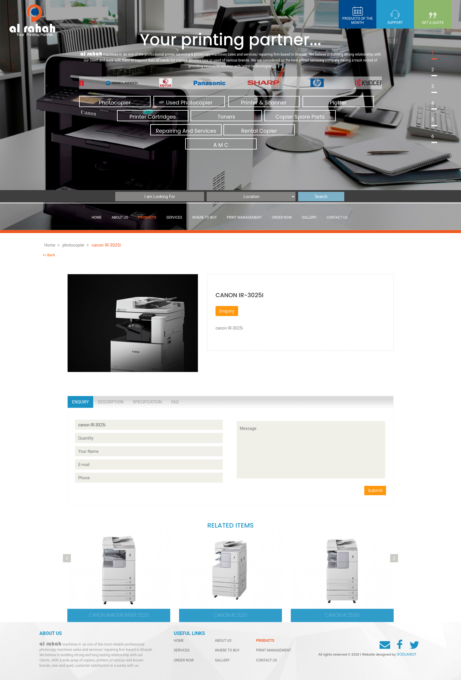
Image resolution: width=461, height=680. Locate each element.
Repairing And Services (186, 130)
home (179, 641)
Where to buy (204, 217)
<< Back (49, 255)
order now (282, 217)
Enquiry (226, 311)
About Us (120, 217)
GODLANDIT (406, 654)
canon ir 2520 (230, 615)
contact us (337, 217)
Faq (175, 402)
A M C (220, 145)
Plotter (338, 102)
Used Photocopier (189, 102)
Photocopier (115, 102)
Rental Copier (259, 130)
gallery (309, 217)
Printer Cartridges (152, 116)
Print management (244, 217)
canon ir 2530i (342, 615)
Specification (147, 402)
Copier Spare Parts (300, 116)
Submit (375, 490)
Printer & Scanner (264, 102)
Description (110, 402)
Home (97, 217)
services (174, 217)
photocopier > (75, 245)
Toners (226, 116)
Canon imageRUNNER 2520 (119, 615)
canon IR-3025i (106, 245)
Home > (51, 245)
